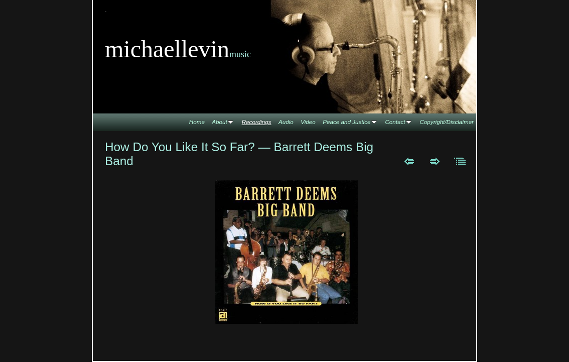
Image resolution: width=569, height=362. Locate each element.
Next (434, 161)
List (460, 161)
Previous (409, 161)
